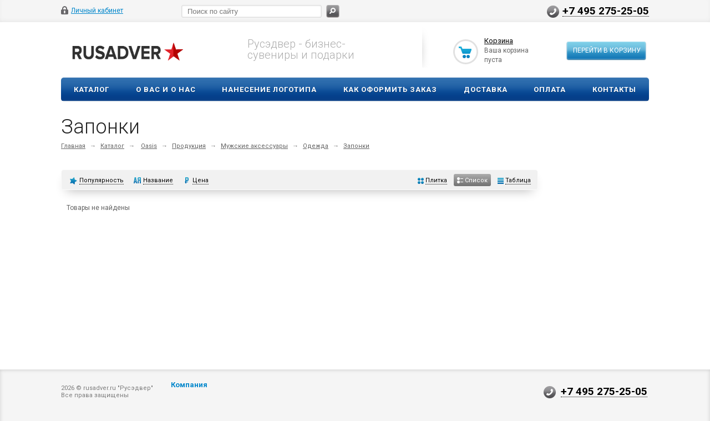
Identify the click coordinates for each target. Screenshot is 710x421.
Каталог (91, 89)
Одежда (315, 146)
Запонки (356, 146)
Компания (189, 385)
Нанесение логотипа (269, 89)
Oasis (149, 146)
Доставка (486, 89)
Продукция (189, 146)
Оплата (550, 89)
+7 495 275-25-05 (605, 10)
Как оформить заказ (390, 89)
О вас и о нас (166, 89)
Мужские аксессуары (254, 146)
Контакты (614, 89)
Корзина (498, 41)
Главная (73, 146)
